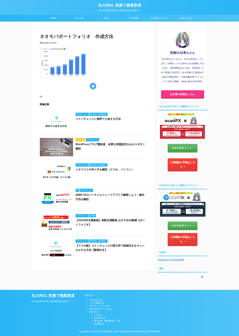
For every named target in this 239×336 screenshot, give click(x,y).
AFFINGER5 (154, 331)
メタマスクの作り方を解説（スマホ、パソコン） (105, 169)
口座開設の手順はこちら (182, 164)
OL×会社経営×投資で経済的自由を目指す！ (51, 301)
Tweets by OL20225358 (171, 259)
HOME (53, 18)
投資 (106, 18)
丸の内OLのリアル (159, 18)
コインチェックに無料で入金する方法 (98, 118)
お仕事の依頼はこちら (182, 94)
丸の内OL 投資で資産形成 (119, 5)
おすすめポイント (182, 148)
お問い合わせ (185, 18)
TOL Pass (79, 18)
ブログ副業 (132, 18)
